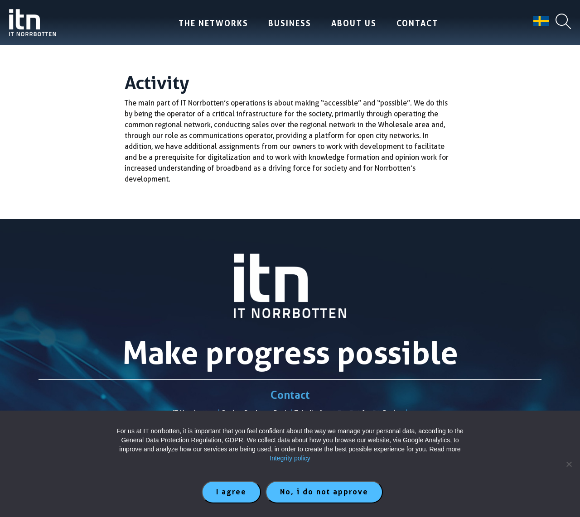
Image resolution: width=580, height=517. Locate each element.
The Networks (213, 23)
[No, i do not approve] (568, 464)
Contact (417, 23)
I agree (231, 492)
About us (354, 23)
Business (289, 23)
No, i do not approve (324, 492)
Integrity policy (290, 458)
